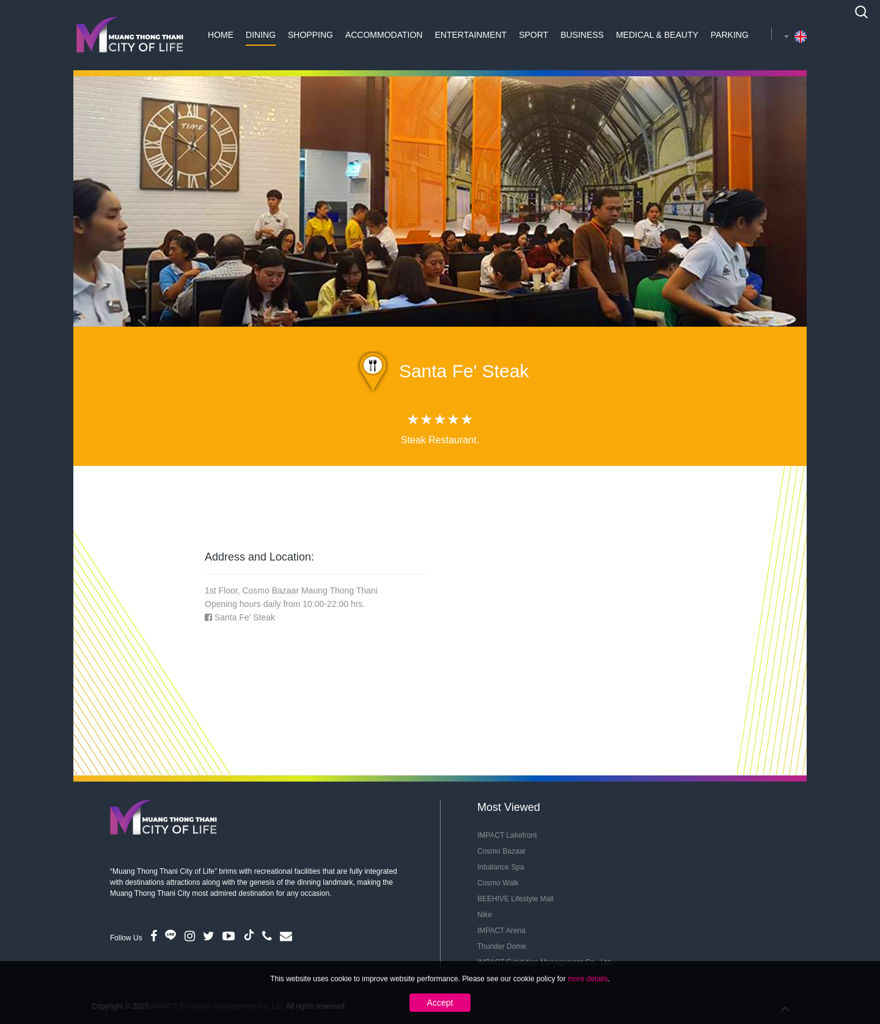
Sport (533, 35)
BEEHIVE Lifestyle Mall (515, 899)
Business (582, 35)
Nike (484, 914)
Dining (261, 35)
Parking (730, 35)
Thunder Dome (501, 946)
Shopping (310, 35)
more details (587, 979)
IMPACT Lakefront (507, 835)
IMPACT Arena (501, 930)
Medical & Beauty (657, 35)
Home (220, 35)
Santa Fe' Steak (245, 617)
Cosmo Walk (498, 883)
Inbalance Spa (500, 867)
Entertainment (471, 35)
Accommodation (384, 35)
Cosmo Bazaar (501, 851)
